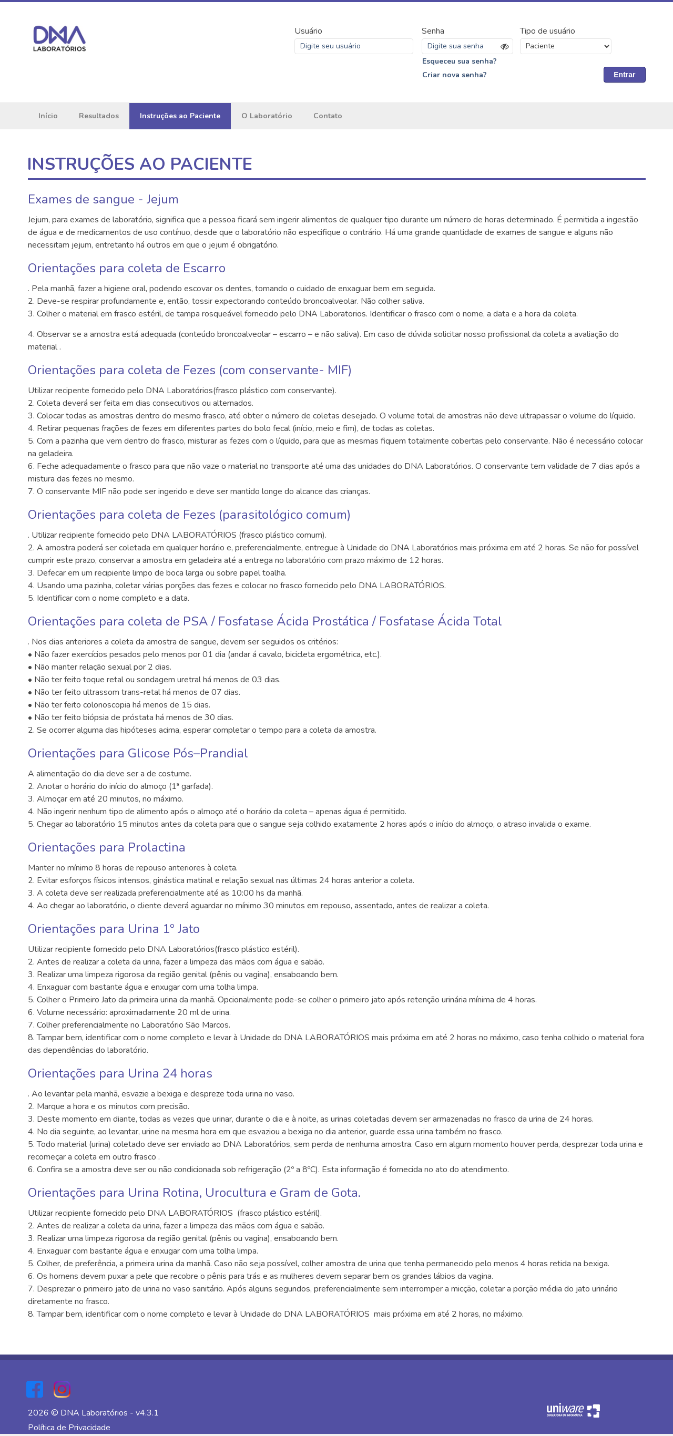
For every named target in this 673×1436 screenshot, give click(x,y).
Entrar (624, 75)
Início (48, 118)
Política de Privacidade (69, 1429)
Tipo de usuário (547, 32)
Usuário (308, 32)
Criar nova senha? (454, 76)
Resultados (99, 118)
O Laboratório (266, 118)
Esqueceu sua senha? (459, 62)
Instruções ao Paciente (180, 118)
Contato (327, 118)
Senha (433, 32)
